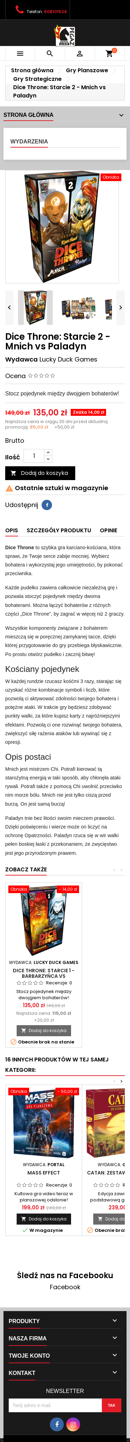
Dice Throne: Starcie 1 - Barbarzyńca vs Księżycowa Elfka (44, 976)
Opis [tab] (11, 530)
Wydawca (21, 359)
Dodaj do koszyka (39, 473)
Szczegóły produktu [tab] (59, 530)
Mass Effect (43, 1172)
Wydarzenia (29, 141)
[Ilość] (34, 456)
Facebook (65, 1287)
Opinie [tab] (108, 530)
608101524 (55, 12)
